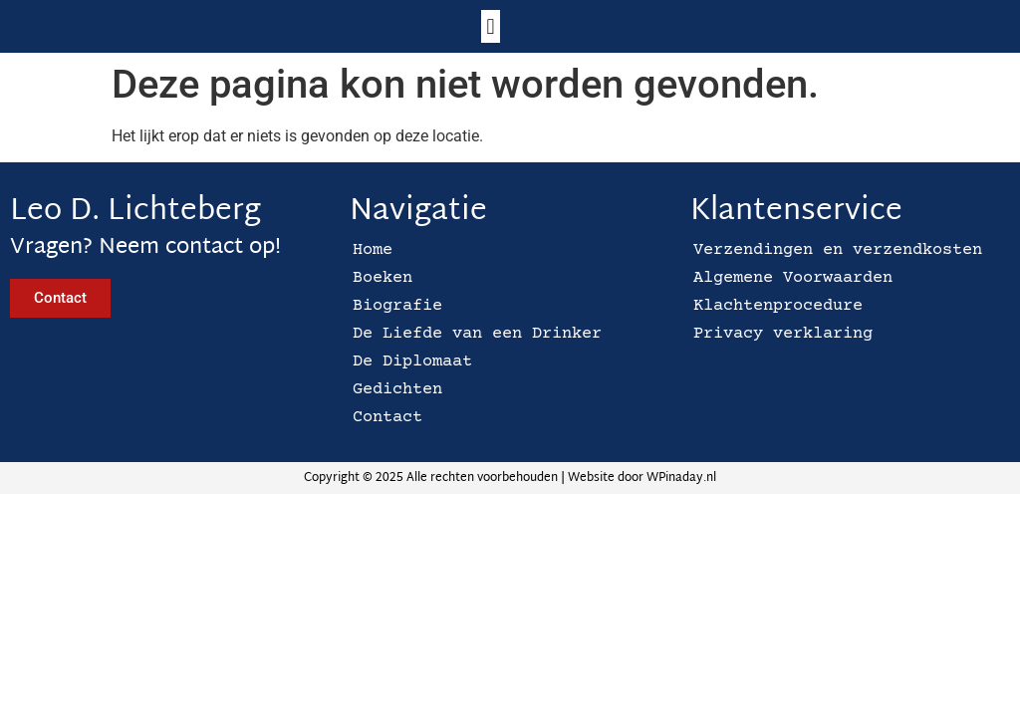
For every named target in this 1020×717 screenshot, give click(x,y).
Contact (387, 417)
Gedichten (397, 389)
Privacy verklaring (783, 334)
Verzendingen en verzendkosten (837, 250)
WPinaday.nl (681, 478)
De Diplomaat (412, 362)
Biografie (397, 306)
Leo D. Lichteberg (135, 211)
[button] (490, 26)
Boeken (382, 278)
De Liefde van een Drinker (477, 334)
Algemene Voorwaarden (792, 278)
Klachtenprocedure (778, 306)
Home (372, 250)
